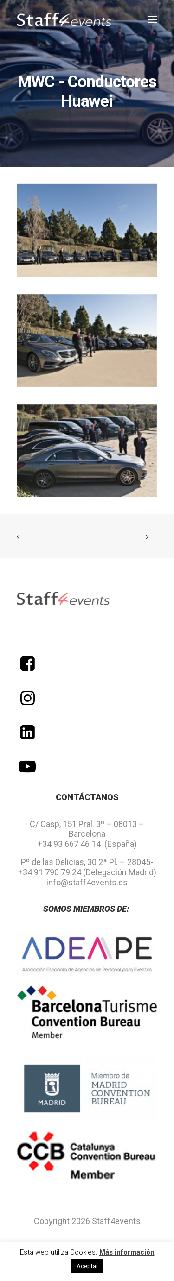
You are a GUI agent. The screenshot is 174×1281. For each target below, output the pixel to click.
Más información (127, 1252)
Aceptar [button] (87, 1265)
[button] (152, 19)
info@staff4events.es (87, 882)
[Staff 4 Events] (64, 19)
